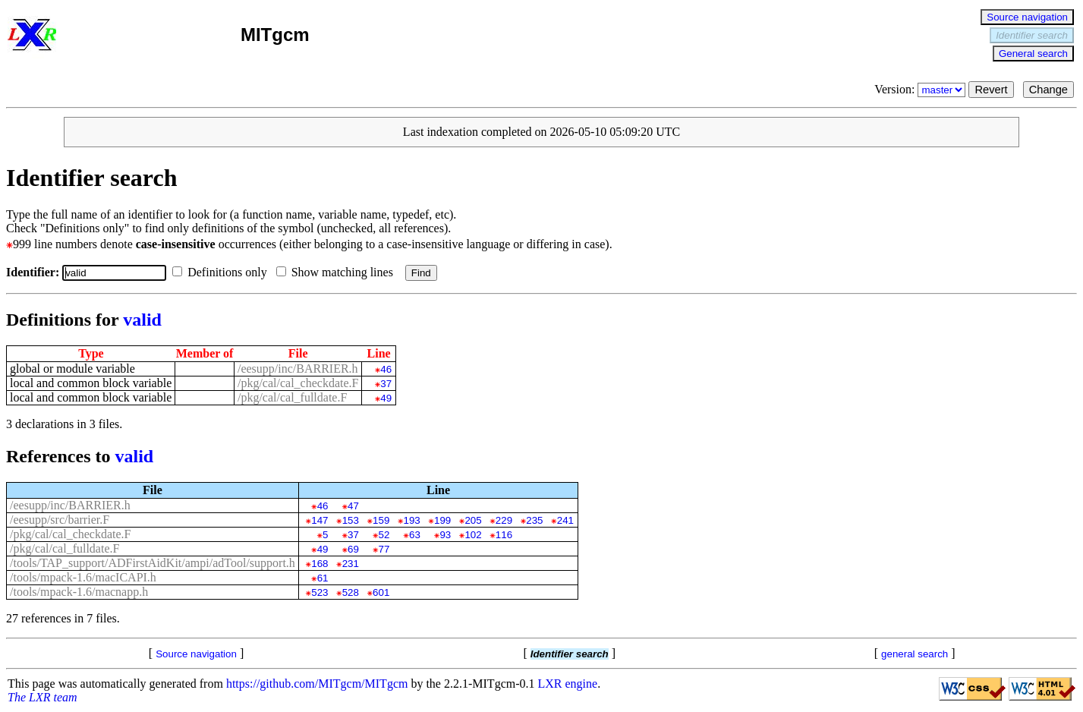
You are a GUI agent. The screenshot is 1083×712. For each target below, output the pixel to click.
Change (1048, 89)
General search (1033, 53)
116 (504, 534)
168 (319, 563)
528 (350, 592)
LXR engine (568, 683)
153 (350, 520)
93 (445, 534)
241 (565, 520)
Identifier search (1032, 35)
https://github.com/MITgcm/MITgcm (317, 683)
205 (472, 520)
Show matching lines (337, 272)
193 (412, 520)
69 (353, 549)
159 (381, 520)
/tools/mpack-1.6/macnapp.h (79, 591)
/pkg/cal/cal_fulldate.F (292, 397)
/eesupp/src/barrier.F (59, 519)
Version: (921, 89)
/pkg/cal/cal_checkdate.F (298, 382)
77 (384, 549)
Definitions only (222, 272)
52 (384, 534)
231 (350, 563)
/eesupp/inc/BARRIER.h (298, 368)
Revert (990, 89)
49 (386, 398)
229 (504, 520)
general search (914, 654)
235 (534, 520)
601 (381, 592)
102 (472, 534)
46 (386, 369)
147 (319, 520)
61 (323, 578)
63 (414, 534)
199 (442, 520)
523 (319, 592)
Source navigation (1027, 17)
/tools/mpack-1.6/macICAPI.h (83, 577)
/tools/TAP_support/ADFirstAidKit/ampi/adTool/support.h (152, 562)
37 (386, 383)
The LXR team (42, 697)
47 (353, 506)
